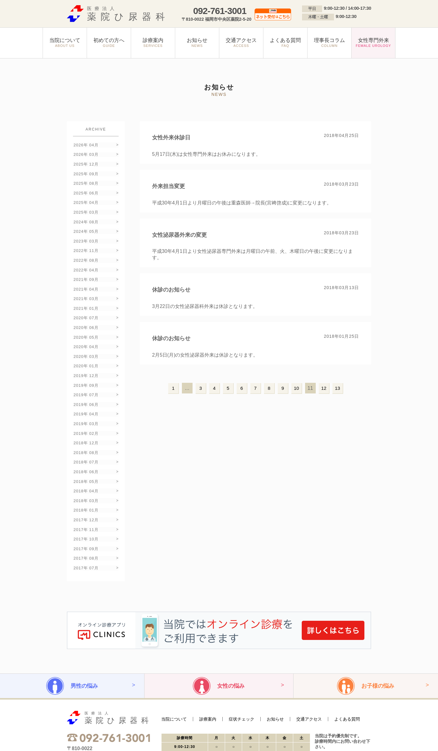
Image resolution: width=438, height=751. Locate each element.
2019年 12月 (85, 349)
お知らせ (275, 670)
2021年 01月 (85, 289)
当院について (174, 670)
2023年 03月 (85, 230)
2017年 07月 (85, 519)
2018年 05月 (85, 443)
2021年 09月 (85, 264)
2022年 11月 (85, 238)
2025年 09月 (85, 170)
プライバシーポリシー (82, 736)
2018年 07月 (85, 426)
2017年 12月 (85, 477)
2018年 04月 (85, 451)
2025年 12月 (85, 161)
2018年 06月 (85, 434)
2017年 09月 (85, 502)
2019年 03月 (85, 391)
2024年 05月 (85, 221)
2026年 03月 (85, 153)
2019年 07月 (85, 366)
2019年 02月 (85, 400)
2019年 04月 (85, 383)
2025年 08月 (85, 178)
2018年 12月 (85, 408)
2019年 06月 (85, 374)
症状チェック (241, 670)
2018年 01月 (85, 468)
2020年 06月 (85, 306)
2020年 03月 (85, 332)
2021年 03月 (85, 281)
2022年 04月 (85, 255)
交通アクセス (309, 670)
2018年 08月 (85, 417)
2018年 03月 (85, 460)
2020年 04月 (85, 323)
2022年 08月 (85, 247)
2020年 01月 (85, 340)
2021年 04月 (85, 272)
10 (296, 388)
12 (324, 388)
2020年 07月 (85, 298)
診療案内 (207, 670)
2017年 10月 (85, 494)
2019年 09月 (85, 357)
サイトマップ (112, 736)
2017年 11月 (85, 485)
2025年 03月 (85, 204)
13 (337, 388)
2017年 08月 (85, 511)
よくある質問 (347, 670)
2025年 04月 (85, 195)
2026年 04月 (85, 144)
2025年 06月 (85, 187)
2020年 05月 (85, 315)
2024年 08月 (85, 213)
